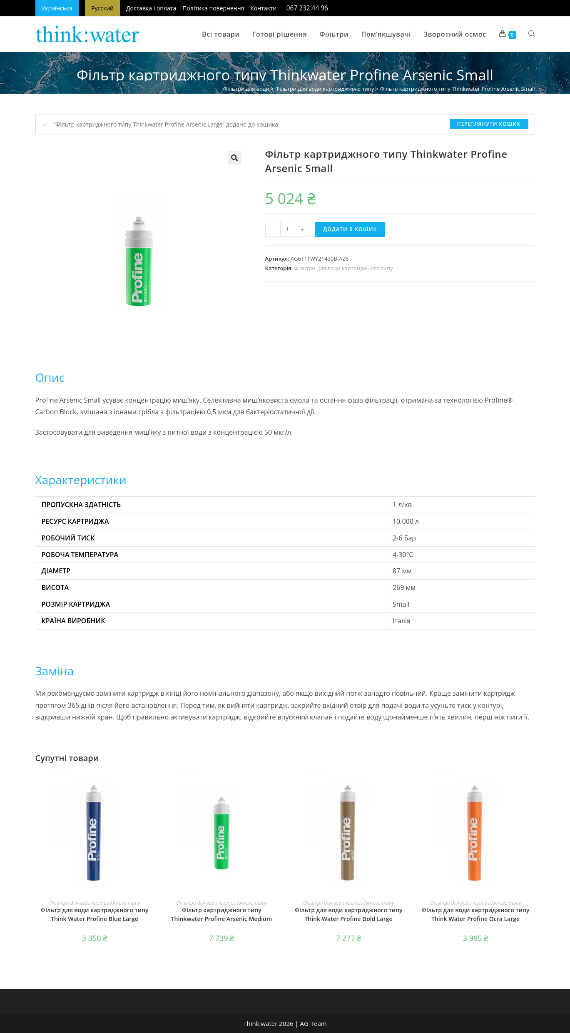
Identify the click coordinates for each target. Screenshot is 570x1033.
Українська (57, 8)
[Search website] (531, 34)
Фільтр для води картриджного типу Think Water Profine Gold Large (349, 914)
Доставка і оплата (151, 8)
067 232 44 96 (307, 8)
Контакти (263, 8)
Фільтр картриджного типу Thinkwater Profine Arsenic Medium (221, 914)
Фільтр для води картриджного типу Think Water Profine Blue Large (95, 914)
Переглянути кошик (489, 123)
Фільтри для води (246, 88)
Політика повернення (213, 8)
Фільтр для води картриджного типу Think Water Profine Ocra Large (476, 914)
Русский (102, 8)
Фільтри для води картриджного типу (324, 88)
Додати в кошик (350, 229)
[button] (234, 157)
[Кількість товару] (287, 229)
